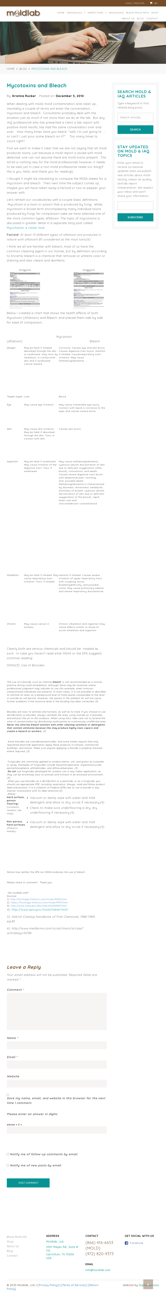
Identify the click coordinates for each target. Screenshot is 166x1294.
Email (12, 1057)
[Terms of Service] (73, 1285)
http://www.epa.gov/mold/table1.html (39, 909)
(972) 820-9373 (99, 1253)
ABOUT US (128, 18)
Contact (152, 18)
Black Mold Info (17, 1236)
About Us (13, 1246)
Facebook (136, 1243)
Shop (154, 12)
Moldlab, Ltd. (55, 1241)
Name (12, 1038)
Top (148, 1284)
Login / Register (134, 3)
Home (61, 12)
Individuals (76, 12)
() (154, 3)
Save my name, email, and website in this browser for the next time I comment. (56, 1100)
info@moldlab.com (97, 1270)
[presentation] (31, 1140)
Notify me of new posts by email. (36, 1165)
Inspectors (97, 12)
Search (135, 129)
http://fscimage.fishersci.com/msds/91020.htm (38, 899)
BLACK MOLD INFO (137, 12)
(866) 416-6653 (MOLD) (99, 1245)
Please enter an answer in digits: (32, 1114)
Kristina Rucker (24, 96)
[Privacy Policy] (48, 1285)
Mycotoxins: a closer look (26, 228)
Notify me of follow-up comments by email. (44, 1154)
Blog (140, 18)
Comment (15, 990)
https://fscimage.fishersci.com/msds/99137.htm (39, 902)
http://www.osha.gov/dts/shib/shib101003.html (39, 905)
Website (13, 1076)
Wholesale (116, 12)
